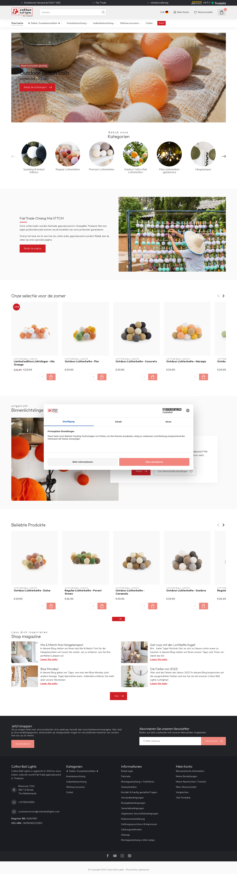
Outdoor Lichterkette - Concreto (136, 361)
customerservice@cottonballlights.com (38, 811)
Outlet (149, 23)
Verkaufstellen (129, 787)
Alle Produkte (183, 797)
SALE (161, 23)
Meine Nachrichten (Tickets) (191, 781)
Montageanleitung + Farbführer (137, 781)
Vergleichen (182, 792)
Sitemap (125, 834)
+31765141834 (26, 802)
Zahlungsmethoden (131, 829)
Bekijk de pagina (32, 248)
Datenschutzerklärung (133, 819)
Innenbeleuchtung (76, 23)
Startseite (17, 23)
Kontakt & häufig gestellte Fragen (139, 792)
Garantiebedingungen (132, 808)
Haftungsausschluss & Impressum (139, 824)
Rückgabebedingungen (133, 803)
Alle (119, 696)
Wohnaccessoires (129, 23)
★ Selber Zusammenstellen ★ (44, 23)
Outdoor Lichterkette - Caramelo (129, 592)
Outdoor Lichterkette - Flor (82, 361)
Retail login (127, 771)
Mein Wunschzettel (186, 787)
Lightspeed (143, 869)
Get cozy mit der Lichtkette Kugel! (172, 645)
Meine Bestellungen (186, 776)
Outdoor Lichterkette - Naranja (186, 361)
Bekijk (141, 471)
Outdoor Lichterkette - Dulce (32, 590)
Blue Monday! (49, 669)
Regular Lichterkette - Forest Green (83, 592)
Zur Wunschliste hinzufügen (175, 471)
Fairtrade (126, 776)
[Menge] (42, 377)
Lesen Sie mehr (49, 659)
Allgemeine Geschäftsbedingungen (139, 813)
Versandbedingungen (132, 797)
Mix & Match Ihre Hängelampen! (61, 645)
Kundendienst (23, 743)
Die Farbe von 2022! (164, 669)
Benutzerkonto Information (190, 771)
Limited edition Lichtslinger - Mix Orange (34, 363)
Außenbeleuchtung (103, 23)
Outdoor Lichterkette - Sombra (186, 590)
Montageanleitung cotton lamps (138, 840)
